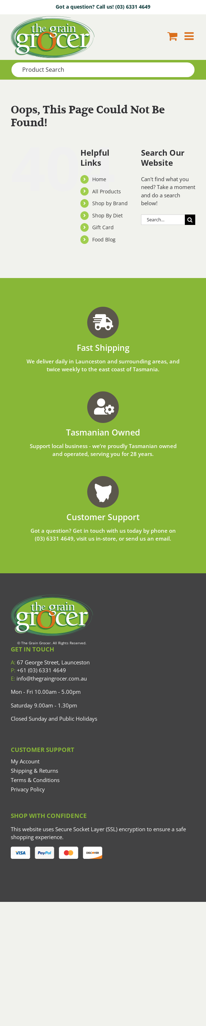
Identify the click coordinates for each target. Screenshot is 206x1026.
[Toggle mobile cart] (172, 35)
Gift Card (103, 227)
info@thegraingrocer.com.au (49, 678)
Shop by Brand (110, 203)
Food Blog (104, 239)
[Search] (190, 220)
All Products (106, 191)
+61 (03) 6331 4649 (38, 670)
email (162, 538)
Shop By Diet (107, 215)
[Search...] (163, 220)
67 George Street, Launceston (50, 662)
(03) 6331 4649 (132, 6)
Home (99, 179)
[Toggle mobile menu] (189, 35)
